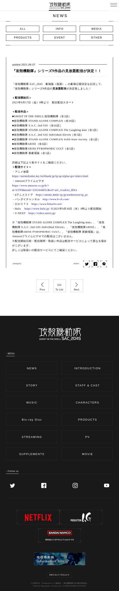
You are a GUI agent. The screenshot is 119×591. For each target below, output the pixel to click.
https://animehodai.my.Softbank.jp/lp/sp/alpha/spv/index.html (50, 176)
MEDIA (96, 28)
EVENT (59, 37)
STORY (32, 385)
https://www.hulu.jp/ (37, 208)
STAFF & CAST (87, 385)
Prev (42, 285)
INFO (60, 28)
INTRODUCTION (87, 368)
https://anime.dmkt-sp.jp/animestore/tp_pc (62, 194)
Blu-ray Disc (32, 419)
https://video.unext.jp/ (42, 213)
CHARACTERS (87, 402)
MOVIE (87, 454)
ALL (23, 28)
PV (87, 437)
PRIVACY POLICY (59, 575)
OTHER (96, 37)
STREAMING (32, 437)
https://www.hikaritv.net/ (47, 203)
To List (59, 285)
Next (77, 285)
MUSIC (31, 402)
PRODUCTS (23, 37)
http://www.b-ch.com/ (56, 199)
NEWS (32, 368)
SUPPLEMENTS (32, 454)
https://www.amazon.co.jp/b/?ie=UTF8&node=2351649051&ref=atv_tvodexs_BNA (44, 188)
